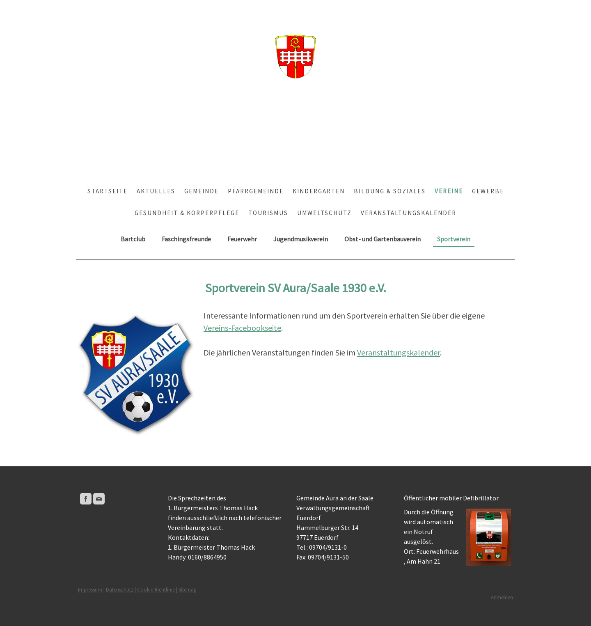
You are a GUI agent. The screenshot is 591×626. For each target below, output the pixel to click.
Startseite (107, 191)
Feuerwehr (242, 239)
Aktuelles (156, 191)
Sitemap (188, 589)
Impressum (90, 589)
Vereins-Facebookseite (242, 328)
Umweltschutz (324, 213)
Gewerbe (488, 191)
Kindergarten (319, 191)
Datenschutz (119, 589)
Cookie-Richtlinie (156, 589)
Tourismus (268, 213)
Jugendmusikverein (300, 239)
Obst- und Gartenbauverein (382, 239)
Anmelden (502, 597)
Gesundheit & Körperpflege (187, 213)
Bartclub (133, 239)
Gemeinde (201, 191)
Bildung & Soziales (390, 191)
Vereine (449, 191)
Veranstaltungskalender (408, 213)
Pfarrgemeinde (256, 191)
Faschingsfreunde (186, 239)
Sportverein (453, 239)
